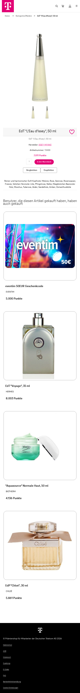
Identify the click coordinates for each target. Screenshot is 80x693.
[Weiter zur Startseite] (40, 630)
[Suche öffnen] (56, 6)
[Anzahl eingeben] (29, 161)
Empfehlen (49, 170)
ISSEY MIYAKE (45, 145)
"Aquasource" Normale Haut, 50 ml (26, 485)
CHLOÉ (9, 591)
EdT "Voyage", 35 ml (17, 386)
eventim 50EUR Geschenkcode (24, 286)
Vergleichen (31, 170)
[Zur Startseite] (8, 6)
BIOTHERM (11, 491)
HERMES (10, 392)
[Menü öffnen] (76, 6)
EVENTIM (10, 292)
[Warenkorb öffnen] (63, 6)
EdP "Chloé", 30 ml (16, 585)
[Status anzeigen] (70, 6)
